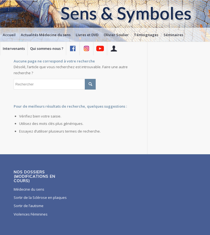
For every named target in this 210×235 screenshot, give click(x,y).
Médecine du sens (29, 189)
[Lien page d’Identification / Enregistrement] (114, 48)
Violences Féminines (31, 214)
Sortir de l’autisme (28, 205)
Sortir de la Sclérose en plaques (40, 197)
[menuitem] (9, 35)
